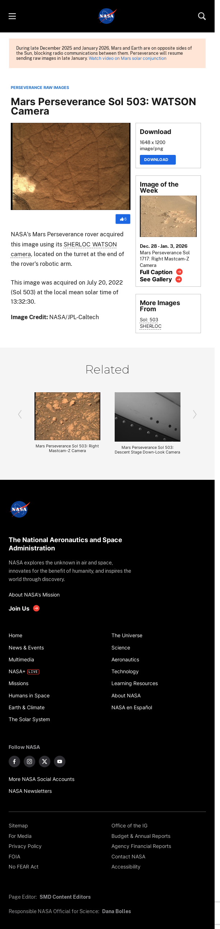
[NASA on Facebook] (14, 761)
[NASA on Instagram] (29, 761)
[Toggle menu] (12, 16)
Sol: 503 (149, 319)
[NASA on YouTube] (59, 761)
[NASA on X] (44, 761)
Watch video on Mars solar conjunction (127, 58)
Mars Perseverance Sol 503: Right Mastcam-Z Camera (67, 448)
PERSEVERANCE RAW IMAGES (40, 87)
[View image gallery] (161, 279)
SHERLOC (150, 326)
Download (157, 159)
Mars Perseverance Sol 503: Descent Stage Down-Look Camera (147, 450)
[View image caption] (161, 271)
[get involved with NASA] (24, 608)
